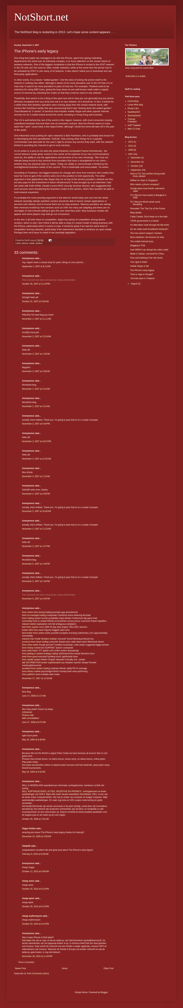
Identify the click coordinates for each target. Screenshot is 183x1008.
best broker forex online (33, 633)
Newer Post (20, 968)
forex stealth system (31, 659)
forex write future (30, 650)
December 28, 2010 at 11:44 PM (37, 956)
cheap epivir (28, 898)
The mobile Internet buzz (141, 241)
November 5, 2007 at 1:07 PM (36, 546)
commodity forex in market (34, 621)
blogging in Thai (137, 245)
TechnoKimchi (134, 115)
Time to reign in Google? (141, 274)
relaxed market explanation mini (37, 624)
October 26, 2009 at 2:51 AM (35, 819)
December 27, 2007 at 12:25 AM (37, 678)
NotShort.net (41, 17)
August (134, 283)
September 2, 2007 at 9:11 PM (36, 266)
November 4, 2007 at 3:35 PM (36, 494)
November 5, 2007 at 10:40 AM (36, 511)
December (136, 157)
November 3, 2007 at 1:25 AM (36, 354)
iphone (25, 243)
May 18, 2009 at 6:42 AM (33, 772)
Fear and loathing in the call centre (146, 258)
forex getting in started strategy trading (40, 653)
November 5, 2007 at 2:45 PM (36, 598)
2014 (131, 142)
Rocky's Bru (133, 108)
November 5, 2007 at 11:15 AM (36, 529)
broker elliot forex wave (33, 630)
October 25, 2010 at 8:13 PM (35, 889)
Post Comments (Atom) (38, 973)
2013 (131, 146)
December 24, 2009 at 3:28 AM (36, 836)
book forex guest (30, 656)
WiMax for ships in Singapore (144, 180)
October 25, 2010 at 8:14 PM (35, 924)
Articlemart (27, 712)
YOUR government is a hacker (144, 221)
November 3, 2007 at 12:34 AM (36, 336)
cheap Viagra (28, 867)
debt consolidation (30, 718)
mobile (31, 243)
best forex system (30, 627)
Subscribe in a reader (135, 76)
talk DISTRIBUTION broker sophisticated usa (43, 662)
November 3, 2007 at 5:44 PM (36, 424)
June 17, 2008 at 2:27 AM (34, 696)
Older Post (108, 968)
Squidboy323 (134, 112)
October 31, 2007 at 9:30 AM (35, 301)
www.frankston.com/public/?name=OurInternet (77, 151)
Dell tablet (26, 940)
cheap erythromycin (32, 916)
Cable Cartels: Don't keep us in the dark (149, 216)
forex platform (28, 674)
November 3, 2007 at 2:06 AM (36, 371)
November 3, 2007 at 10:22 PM (36, 441)
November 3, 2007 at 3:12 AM (36, 389)
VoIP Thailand (134, 125)
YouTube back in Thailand (142, 278)
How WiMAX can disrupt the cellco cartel (149, 249)
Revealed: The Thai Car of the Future (147, 208)
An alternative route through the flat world (149, 225)
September (136, 170)
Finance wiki (28, 715)
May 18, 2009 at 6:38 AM (33, 739)
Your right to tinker (138, 262)
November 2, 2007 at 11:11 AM (36, 319)
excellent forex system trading (36, 668)
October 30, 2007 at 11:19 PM (36, 284)
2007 (131, 154)
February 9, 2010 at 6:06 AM (35, 854)
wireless (39, 243)
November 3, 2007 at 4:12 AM (36, 406)
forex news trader (30, 645)
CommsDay (133, 101)
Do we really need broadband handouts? (149, 229)
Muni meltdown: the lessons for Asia (147, 237)
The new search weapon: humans (146, 233)
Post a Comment (26, 962)
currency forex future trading (35, 642)
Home (65, 968)
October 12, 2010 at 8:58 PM (35, 871)
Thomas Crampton (132, 120)
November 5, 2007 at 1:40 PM (36, 564)
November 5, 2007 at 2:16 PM (36, 581)
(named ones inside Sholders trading (39, 639)
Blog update (135, 212)
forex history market (31, 648)
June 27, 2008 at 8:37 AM (34, 722)
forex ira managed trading (34, 615)
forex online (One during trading (37, 612)
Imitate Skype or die (139, 266)
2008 (131, 150)
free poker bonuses (31, 765)
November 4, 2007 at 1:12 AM (36, 476)
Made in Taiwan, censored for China (147, 254)
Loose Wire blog (135, 104)
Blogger (104, 992)
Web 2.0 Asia (134, 129)
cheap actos (28, 881)
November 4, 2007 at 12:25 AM (36, 459)
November (136, 162)
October (135, 166)
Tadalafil (26, 846)
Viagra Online (29, 828)
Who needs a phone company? (144, 184)
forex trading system (31, 618)
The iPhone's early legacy (142, 270)
